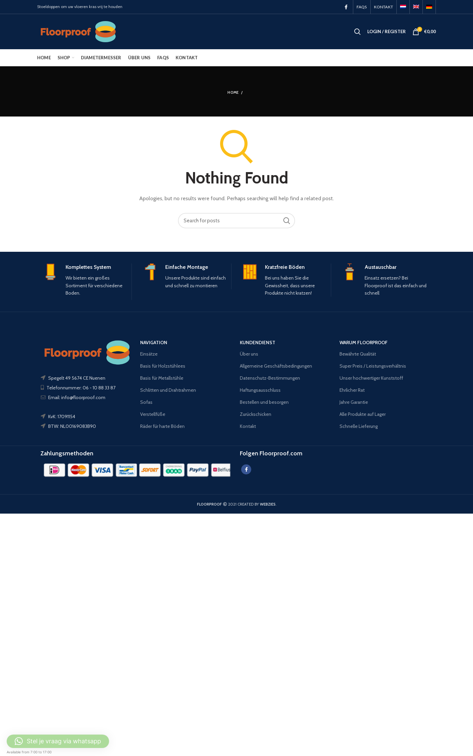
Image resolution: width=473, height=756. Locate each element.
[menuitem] (403, 7)
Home (233, 92)
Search (286, 220)
